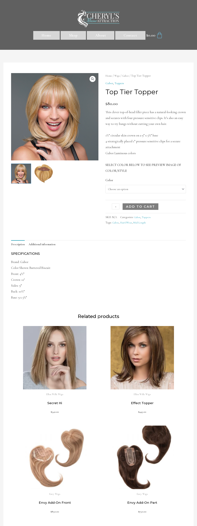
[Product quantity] (116, 207)
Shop (73, 35)
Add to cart (141, 208)
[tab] (19, 245)
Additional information (45, 246)
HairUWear (128, 223)
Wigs (118, 75)
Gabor (127, 75)
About (100, 35)
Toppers (120, 83)
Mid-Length (143, 223)
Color (109, 180)
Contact (130, 35)
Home (46, 35)
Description (19, 246)
